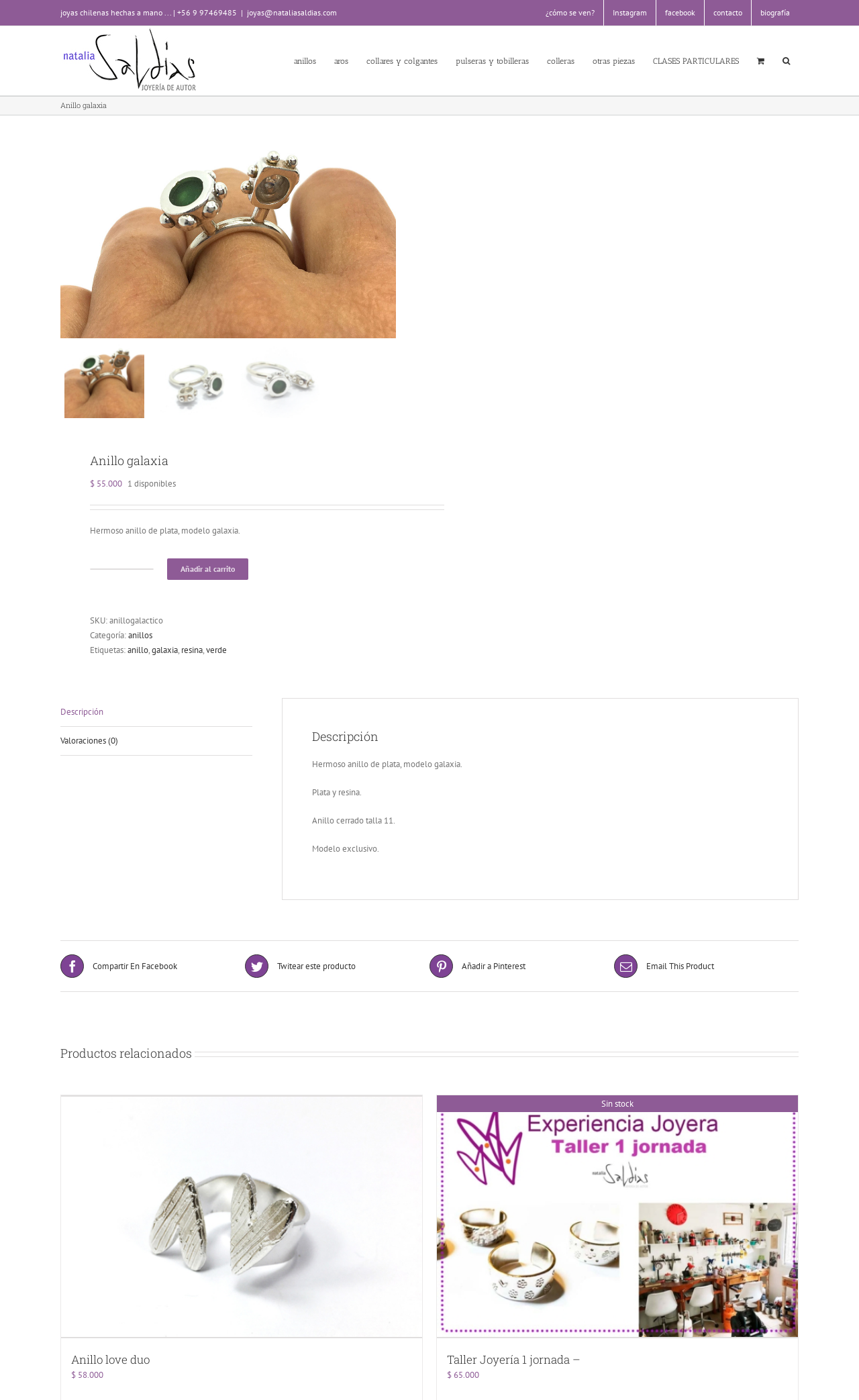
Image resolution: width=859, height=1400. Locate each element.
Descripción (81, 719)
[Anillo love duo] (241, 1223)
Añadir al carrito (208, 576)
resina (192, 657)
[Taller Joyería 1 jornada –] (617, 1223)
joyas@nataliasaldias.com (292, 12)
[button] (786, 60)
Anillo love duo (110, 1364)
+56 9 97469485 (207, 12)
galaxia (165, 657)
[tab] (156, 719)
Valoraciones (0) (89, 748)
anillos (140, 642)
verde (216, 657)
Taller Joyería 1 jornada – (513, 1364)
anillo (138, 657)
